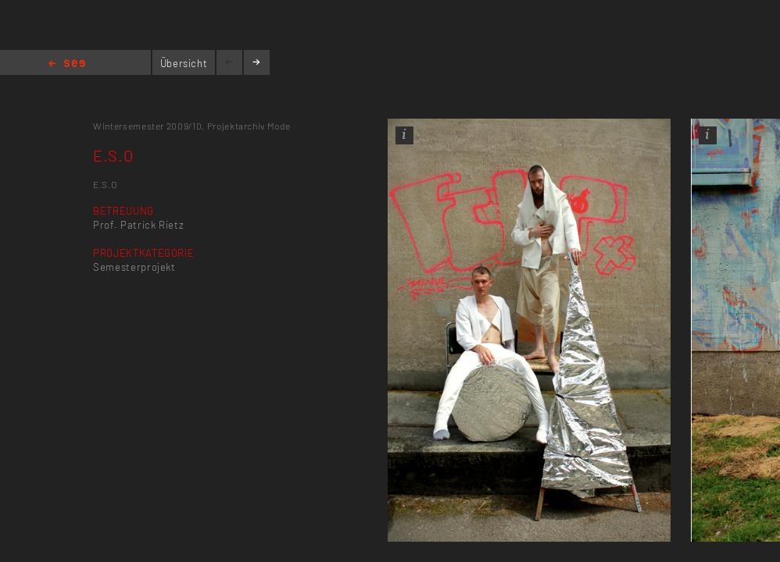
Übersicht (184, 63)
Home (66, 64)
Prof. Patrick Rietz (138, 225)
